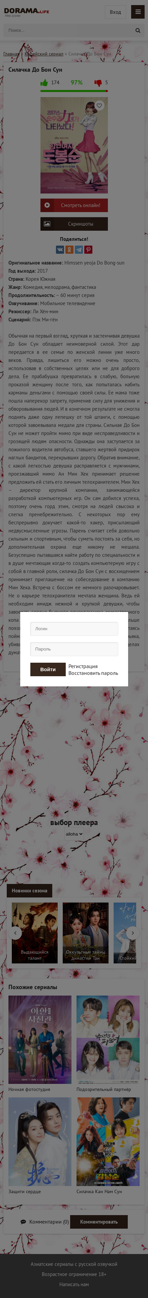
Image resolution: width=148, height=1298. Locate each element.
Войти (48, 669)
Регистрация (83, 666)
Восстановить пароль (93, 672)
